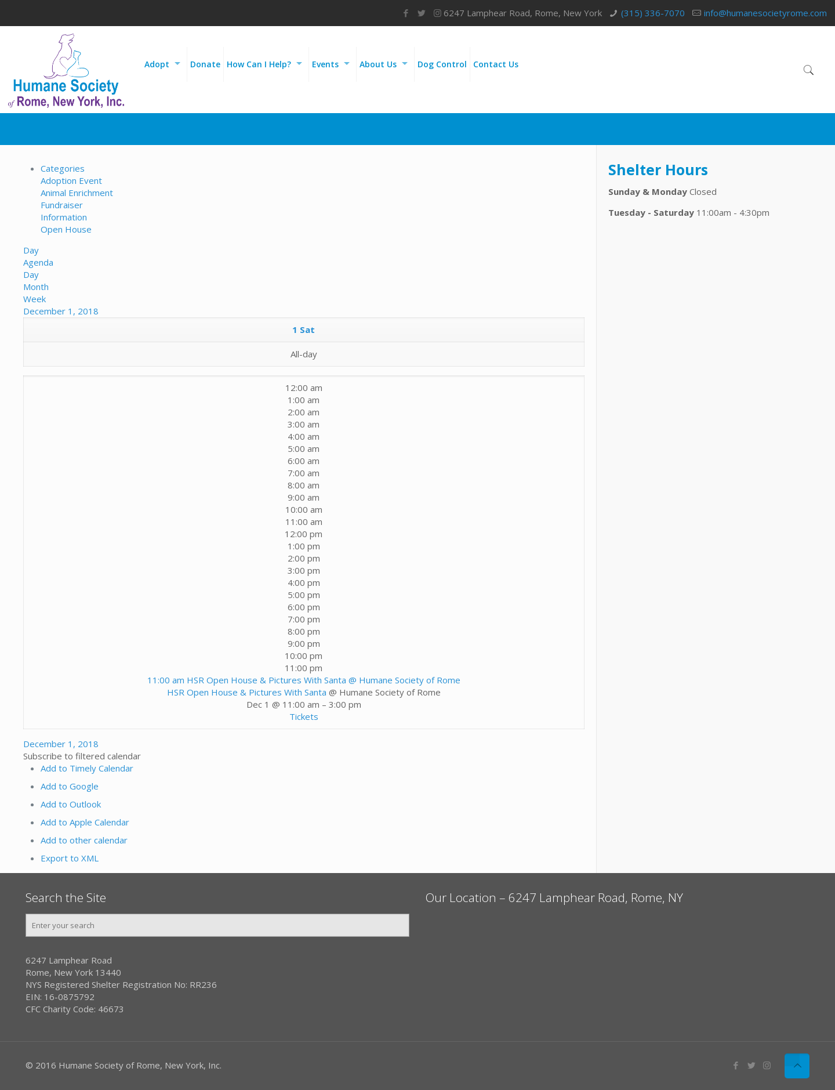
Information (64, 217)
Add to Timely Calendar (87, 768)
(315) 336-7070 (653, 13)
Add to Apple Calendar (85, 822)
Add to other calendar (84, 840)
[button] (82, 756)
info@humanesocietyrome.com (765, 13)
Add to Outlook (71, 804)
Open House (66, 229)
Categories (63, 168)
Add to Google (70, 786)
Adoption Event (71, 180)
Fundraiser (62, 205)
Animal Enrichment (77, 192)
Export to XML (70, 858)
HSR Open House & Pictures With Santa (246, 692)
